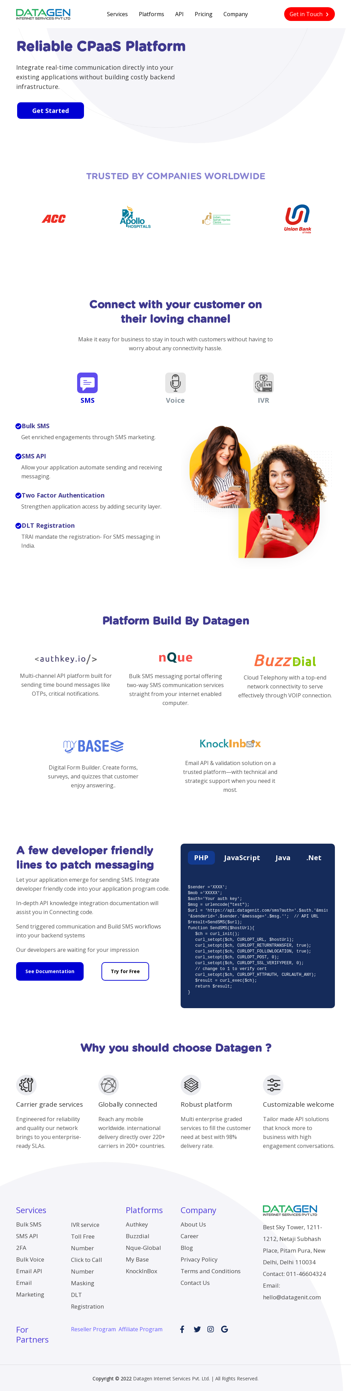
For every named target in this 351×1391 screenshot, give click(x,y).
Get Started (49, 110)
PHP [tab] (202, 855)
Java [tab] (283, 855)
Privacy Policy (199, 1258)
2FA (21, 1246)
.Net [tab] (313, 855)
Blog (187, 1246)
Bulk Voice (30, 1258)
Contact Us (195, 1281)
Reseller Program (93, 1327)
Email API (29, 1269)
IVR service (85, 1223)
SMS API (27, 1234)
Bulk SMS (28, 1223)
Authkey (137, 1223)
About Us (193, 1223)
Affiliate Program (140, 1327)
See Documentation (49, 967)
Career (189, 1234)
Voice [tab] (175, 386)
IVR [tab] (264, 386)
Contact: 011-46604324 (294, 1272)
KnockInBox (141, 1269)
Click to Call (86, 1258)
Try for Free (125, 967)
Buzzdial (137, 1234)
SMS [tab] (87, 386)
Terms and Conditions (211, 1269)
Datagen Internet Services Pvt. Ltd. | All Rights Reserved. (195, 1376)
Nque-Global (143, 1246)
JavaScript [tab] (242, 855)
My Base (137, 1258)
